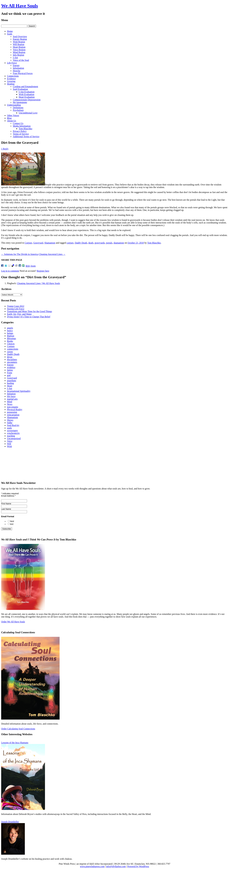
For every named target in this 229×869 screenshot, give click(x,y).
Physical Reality (14, 409)
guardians (11, 380)
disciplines (12, 359)
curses (10, 351)
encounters (12, 362)
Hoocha (16, 70)
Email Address (8, 496)
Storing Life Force (15, 309)
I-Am (15, 57)
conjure (70, 243)
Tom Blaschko (25, 128)
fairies (10, 370)
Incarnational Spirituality (18, 391)
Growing (11, 81)
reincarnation (13, 415)
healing (10, 383)
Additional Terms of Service (26, 136)
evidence (11, 367)
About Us (11, 120)
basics (10, 330)
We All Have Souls (19, 5)
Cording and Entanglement (25, 86)
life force (11, 396)
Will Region (18, 44)
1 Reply (4, 149)
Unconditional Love (28, 113)
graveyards (99, 243)
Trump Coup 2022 (15, 306)
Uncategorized (14, 438)
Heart (9, 386)
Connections (13, 76)
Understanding (14, 105)
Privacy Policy (20, 131)
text (11, 524)
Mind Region (19, 52)
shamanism (118, 243)
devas (9, 357)
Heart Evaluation (27, 97)
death (90, 243)
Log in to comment (10, 271)
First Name (6, 503)
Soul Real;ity (13, 425)
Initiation (11, 393)
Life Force (12, 63)
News (9, 404)
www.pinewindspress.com (92, 866)
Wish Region (19, 42)
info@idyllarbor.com (116, 866)
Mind (9, 401)
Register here (43, 271)
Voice (9, 441)
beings (10, 333)
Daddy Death (81, 243)
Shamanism (49, 243)
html (12, 521)
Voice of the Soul (21, 60)
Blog (9, 118)
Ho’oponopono (20, 102)
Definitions (18, 107)
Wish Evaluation (26, 94)
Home (10, 31)
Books (10, 341)
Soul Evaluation (20, 89)
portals (109, 243)
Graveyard (38, 243)
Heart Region (19, 47)
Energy (16, 65)
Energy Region (20, 39)
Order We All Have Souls (13, 621)
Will (9, 443)
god (9, 375)
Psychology (18, 110)
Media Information (22, 126)
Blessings (11, 338)
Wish (9, 446)
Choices (11, 343)
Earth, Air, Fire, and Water (19, 314)
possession (12, 412)
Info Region (18, 55)
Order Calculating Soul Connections (18, 728)
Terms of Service (21, 134)
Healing (10, 84)
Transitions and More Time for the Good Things (29, 311)
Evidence (11, 78)
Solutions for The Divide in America (19, 254)
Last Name (6, 509)
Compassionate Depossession (26, 99)
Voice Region (19, 49)
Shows (10, 420)
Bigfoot (10, 336)
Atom (33, 266)
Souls (9, 34)
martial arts (12, 399)
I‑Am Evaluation (26, 92)
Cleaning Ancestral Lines (52, 254)
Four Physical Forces (23, 73)
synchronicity (13, 433)
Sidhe (9, 422)
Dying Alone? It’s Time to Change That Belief (28, 316)
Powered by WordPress (138, 866)
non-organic (12, 407)
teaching (11, 436)
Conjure (28, 243)
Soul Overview (20, 36)
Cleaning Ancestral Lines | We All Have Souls (38, 283)
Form (9, 372)
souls (9, 428)
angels (10, 328)
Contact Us (18, 123)
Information (18, 68)
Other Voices (13, 115)
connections (12, 349)
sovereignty (12, 430)
